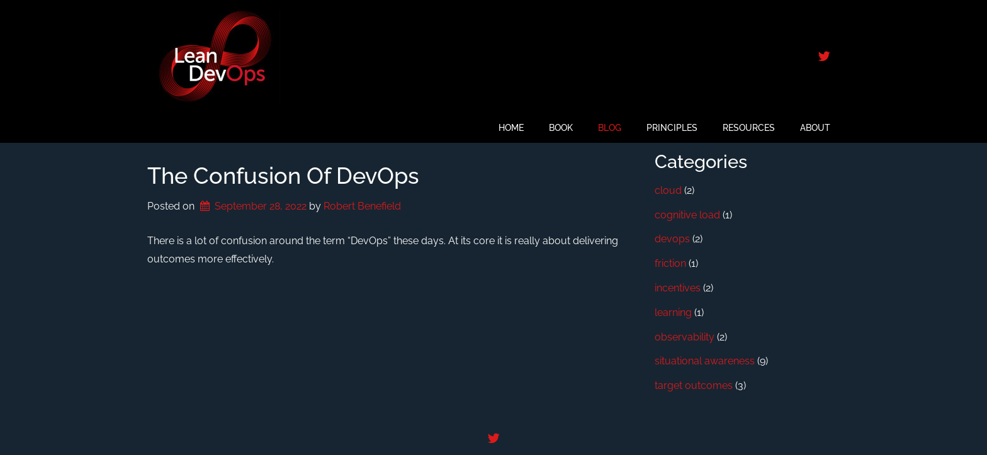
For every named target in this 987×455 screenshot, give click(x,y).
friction (670, 263)
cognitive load (687, 215)
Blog (609, 128)
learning (673, 312)
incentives (678, 288)
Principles (671, 128)
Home (511, 128)
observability (684, 337)
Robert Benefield (362, 206)
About (815, 128)
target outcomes (694, 385)
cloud (668, 190)
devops (672, 239)
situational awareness (705, 361)
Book (561, 128)
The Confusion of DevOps (283, 175)
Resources (749, 128)
